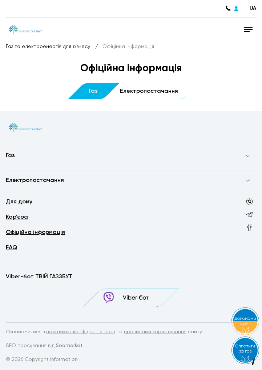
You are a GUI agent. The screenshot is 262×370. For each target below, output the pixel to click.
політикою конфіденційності (80, 332)
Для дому (19, 202)
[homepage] (25, 29)
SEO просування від (44, 346)
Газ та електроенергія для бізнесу (49, 46)
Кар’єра (17, 217)
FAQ (11, 248)
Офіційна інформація (35, 232)
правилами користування (155, 332)
